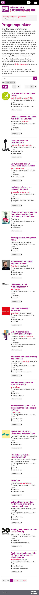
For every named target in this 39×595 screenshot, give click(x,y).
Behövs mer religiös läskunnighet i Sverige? (21, 333)
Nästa (24, 580)
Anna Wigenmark (25, 483)
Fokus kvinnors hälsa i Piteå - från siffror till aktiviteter (24, 118)
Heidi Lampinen (16, 145)
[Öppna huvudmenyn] (36, 2)
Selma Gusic (26, 192)
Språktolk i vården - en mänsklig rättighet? (21, 188)
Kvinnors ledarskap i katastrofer (20, 309)
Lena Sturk (25, 121)
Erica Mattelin (15, 289)
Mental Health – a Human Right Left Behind (22, 262)
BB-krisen (15, 480)
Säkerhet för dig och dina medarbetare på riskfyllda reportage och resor (22, 504)
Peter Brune (15, 266)
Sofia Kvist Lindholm (17, 168)
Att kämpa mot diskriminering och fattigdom (24, 358)
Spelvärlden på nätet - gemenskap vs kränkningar (23, 432)
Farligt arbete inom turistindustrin (19, 141)
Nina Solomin (25, 361)
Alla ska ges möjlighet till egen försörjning (22, 383)
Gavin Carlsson (16, 412)
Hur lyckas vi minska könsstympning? (20, 456)
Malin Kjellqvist (27, 145)
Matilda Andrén (28, 98)
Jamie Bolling (15, 560)
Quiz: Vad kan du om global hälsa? (23, 94)
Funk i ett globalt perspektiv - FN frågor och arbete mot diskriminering (24, 555)
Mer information (17, 110)
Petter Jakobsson (27, 336)
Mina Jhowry (15, 313)
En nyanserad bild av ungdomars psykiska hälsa (23, 165)
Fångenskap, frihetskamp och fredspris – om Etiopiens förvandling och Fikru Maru (24, 214)
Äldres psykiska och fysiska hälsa (23, 239)
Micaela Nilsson (16, 192)
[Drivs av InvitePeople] (28, 593)
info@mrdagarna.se (20, 64)
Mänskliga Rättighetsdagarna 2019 (14, 17)
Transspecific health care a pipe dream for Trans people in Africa (23, 408)
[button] (29, 2)
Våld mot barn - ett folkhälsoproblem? (19, 286)
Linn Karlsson (15, 387)
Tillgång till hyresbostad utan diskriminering (24, 530)
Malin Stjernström (16, 98)
